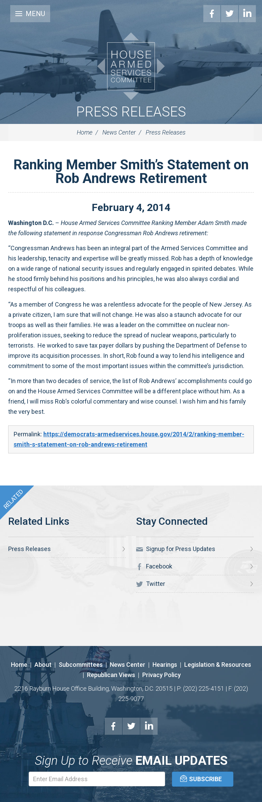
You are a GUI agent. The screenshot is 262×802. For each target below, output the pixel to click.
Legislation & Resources (217, 664)
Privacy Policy (161, 674)
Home (84, 132)
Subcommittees (81, 664)
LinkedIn (247, 13)
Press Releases (131, 112)
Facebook (211, 13)
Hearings (164, 664)
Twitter (229, 13)
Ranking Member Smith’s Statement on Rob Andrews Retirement (131, 171)
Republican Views (111, 674)
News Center (119, 132)
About (43, 664)
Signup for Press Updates (175, 549)
